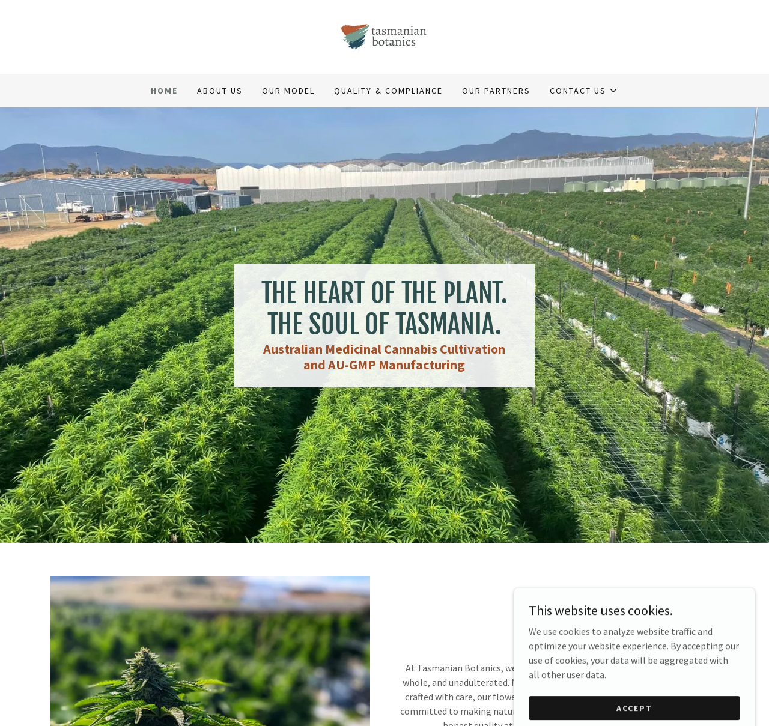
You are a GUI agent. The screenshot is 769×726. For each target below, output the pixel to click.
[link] (384, 35)
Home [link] (164, 90)
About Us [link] (220, 90)
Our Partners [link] (496, 90)
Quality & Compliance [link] (388, 90)
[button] (584, 90)
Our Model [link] (288, 90)
